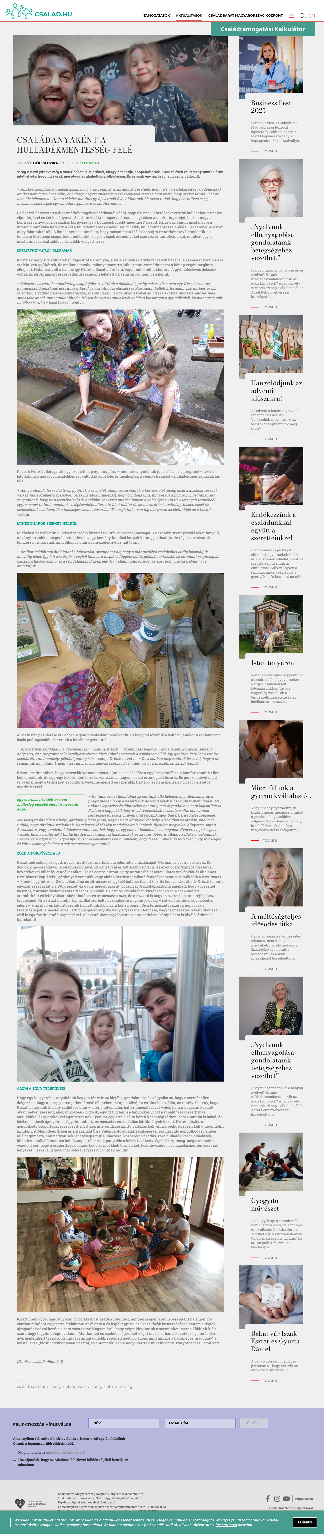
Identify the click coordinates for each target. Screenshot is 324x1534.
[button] (291, 15)
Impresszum (304, 1499)
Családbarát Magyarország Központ (245, 15)
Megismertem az (51, 1452)
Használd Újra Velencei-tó (98, 1131)
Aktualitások (189, 15)
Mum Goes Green (52, 1131)
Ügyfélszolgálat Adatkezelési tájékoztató (86, 1502)
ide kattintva (226, 1524)
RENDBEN (305, 1522)
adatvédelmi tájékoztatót (65, 1452)
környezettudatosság (111, 1386)
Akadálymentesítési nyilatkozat (290, 1508)
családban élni (31, 1386)
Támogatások (157, 15)
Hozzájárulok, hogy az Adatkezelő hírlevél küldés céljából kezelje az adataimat (73, 1462)
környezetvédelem (68, 1386)
